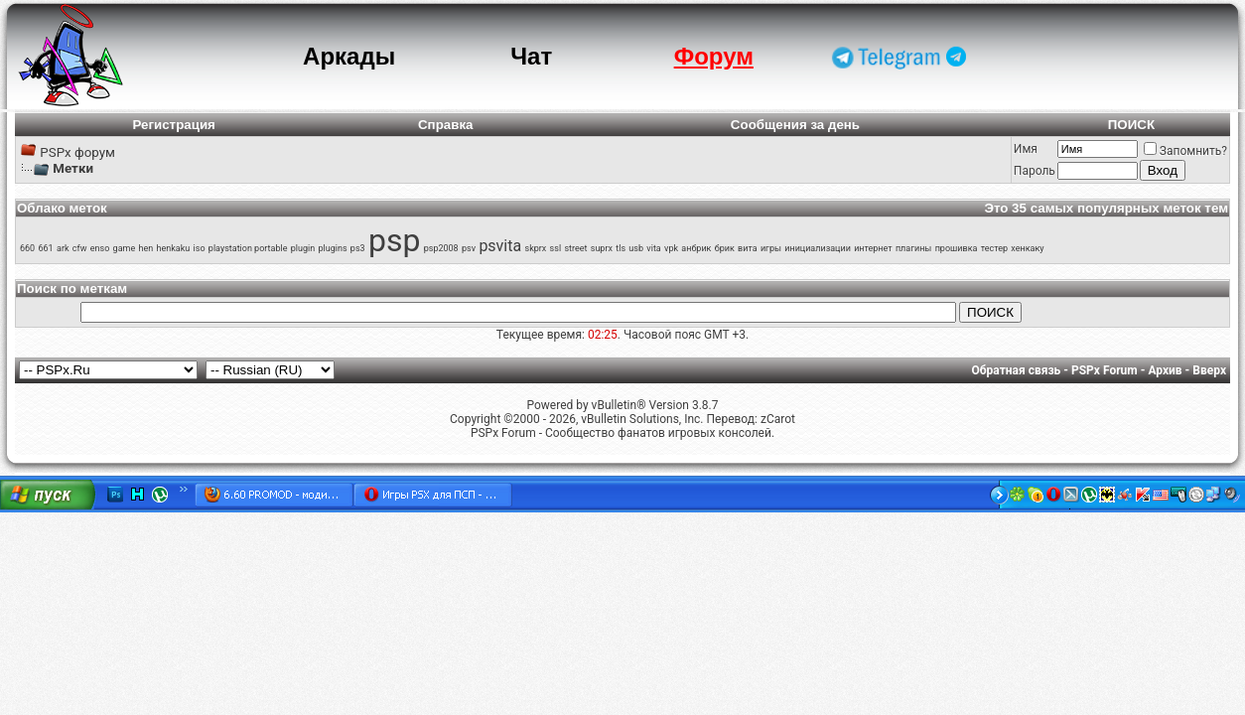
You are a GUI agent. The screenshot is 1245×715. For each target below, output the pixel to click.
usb (635, 248)
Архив (1164, 370)
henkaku (174, 248)
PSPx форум (77, 152)
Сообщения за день (795, 124)
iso (200, 248)
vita (653, 248)
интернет (873, 248)
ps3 (357, 248)
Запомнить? (1185, 151)
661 (46, 248)
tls (620, 248)
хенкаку (1027, 248)
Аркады (349, 56)
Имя (1026, 149)
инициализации (817, 248)
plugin (303, 248)
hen (146, 248)
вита (748, 248)
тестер (994, 248)
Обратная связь (1016, 370)
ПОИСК (1131, 124)
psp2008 (441, 248)
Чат (531, 56)
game (124, 248)
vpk (671, 248)
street (575, 248)
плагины (913, 248)
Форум (714, 56)
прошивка (956, 248)
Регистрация (173, 124)
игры (771, 248)
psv (469, 248)
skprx (536, 248)
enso (100, 248)
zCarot (778, 419)
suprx (602, 248)
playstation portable (248, 248)
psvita (500, 245)
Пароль (1034, 171)
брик (725, 248)
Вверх (1209, 370)
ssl (555, 248)
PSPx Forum (1104, 370)
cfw (79, 248)
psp (394, 240)
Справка (446, 124)
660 (27, 248)
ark (63, 248)
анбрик (696, 248)
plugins (332, 248)
